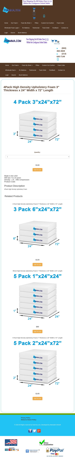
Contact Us (64, 28)
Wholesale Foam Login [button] (11, 28)
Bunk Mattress (22, 32)
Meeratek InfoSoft (55, 425)
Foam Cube (60, 23)
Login (6, 32)
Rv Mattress (26, 28)
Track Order (46, 28)
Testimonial (36, 28)
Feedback (55, 28)
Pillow (36, 23)
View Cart (34, 11)
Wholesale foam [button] (10, 70)
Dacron (13, 32)
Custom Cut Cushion (47, 23)
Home (6, 23)
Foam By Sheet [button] (26, 23)
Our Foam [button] (14, 23)
